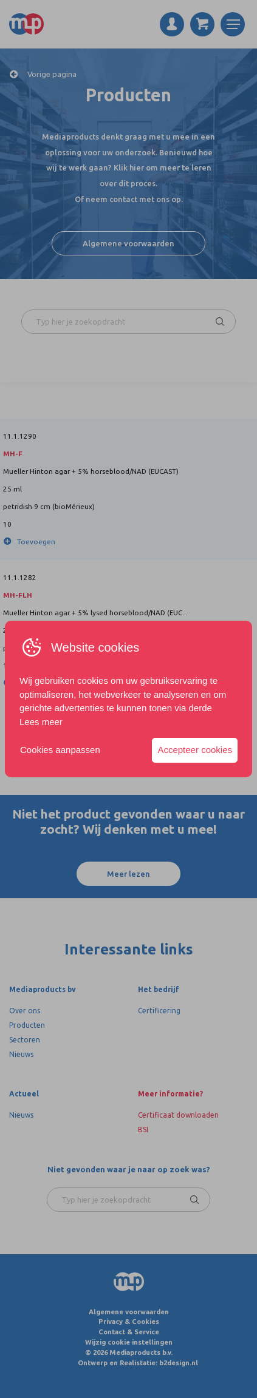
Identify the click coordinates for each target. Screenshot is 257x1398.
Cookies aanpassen (60, 750)
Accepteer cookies (194, 750)
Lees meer (41, 722)
